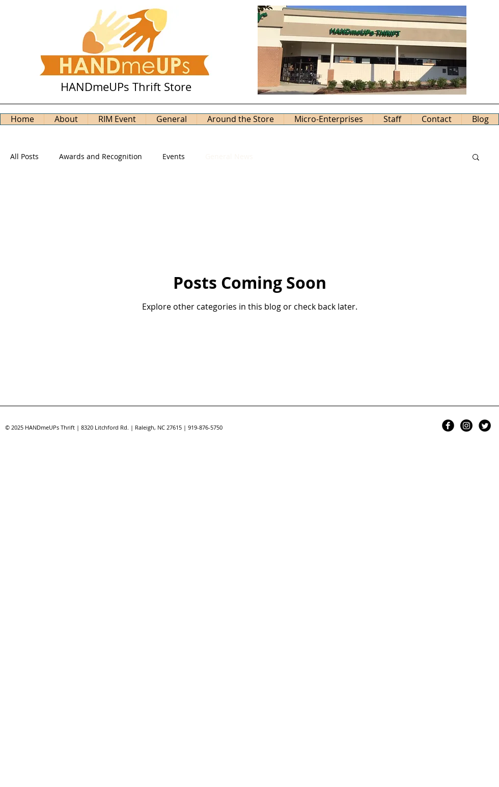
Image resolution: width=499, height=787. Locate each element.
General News (229, 156)
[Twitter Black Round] (485, 425)
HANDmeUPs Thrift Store (126, 86)
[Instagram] (466, 425)
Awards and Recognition (100, 156)
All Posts (24, 156)
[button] (476, 158)
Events (173, 156)
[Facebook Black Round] (448, 425)
